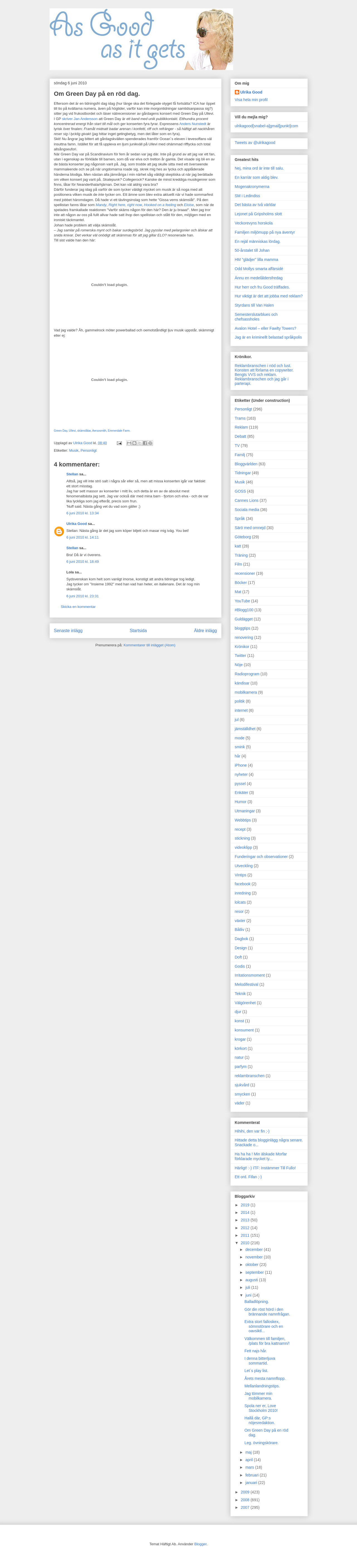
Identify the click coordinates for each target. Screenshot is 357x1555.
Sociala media (247, 509)
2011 (245, 1235)
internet (241, 710)
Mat (238, 592)
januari (251, 1482)
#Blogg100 (244, 610)
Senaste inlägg (68, 630)
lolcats (240, 902)
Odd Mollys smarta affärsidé (259, 268)
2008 (245, 1500)
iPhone (241, 765)
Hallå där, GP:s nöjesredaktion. (259, 1420)
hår (237, 756)
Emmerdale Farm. (119, 430)
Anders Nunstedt (192, 124)
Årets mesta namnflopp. (264, 1378)
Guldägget (244, 619)
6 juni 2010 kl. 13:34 (83, 513)
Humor (241, 801)
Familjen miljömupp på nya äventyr (265, 232)
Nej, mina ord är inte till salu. (259, 168)
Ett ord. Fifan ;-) (248, 1177)
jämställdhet (245, 729)
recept (240, 829)
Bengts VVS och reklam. (256, 374)
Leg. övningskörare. (261, 1443)
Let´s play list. (256, 1370)
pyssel (240, 783)
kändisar (242, 683)
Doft (238, 957)
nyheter (241, 774)
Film (238, 564)
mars (250, 1467)
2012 (245, 1228)
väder (240, 1103)
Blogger (200, 1544)
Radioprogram (247, 674)
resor (239, 911)
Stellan (72, 474)
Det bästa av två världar (255, 204)
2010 (245, 1243)
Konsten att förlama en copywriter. (264, 370)
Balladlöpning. (256, 1301)
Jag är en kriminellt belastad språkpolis (268, 337)
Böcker (241, 582)
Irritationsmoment (250, 975)
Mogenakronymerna (252, 186)
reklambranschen (250, 1076)
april (249, 1460)
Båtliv (239, 929)
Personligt (89, 450)
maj (249, 1452)
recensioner (245, 573)
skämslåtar (84, 430)
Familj (240, 455)
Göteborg (243, 537)
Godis (240, 966)
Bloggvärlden (246, 464)
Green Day (60, 430)
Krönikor (242, 646)
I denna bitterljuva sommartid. (259, 1360)
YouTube (242, 601)
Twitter (240, 655)
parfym (241, 1066)
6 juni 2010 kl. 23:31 (83, 596)
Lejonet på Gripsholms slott (258, 214)
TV (237, 445)
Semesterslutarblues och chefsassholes (256, 316)
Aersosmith (99, 430)
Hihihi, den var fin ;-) (252, 1131)
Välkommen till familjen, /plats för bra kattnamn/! (266, 1341)
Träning (241, 555)
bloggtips (242, 628)
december (254, 1249)
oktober (252, 1264)
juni (249, 1295)
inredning (243, 893)
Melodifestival (246, 984)
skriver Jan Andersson (80, 119)
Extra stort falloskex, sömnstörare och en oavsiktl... (263, 1326)
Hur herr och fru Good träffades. (262, 287)
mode (240, 738)
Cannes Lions (247, 500)
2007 (245, 1507)
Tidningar (243, 473)
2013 (245, 1220)
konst (239, 1021)
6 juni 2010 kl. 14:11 (83, 537)
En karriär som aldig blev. (257, 177)
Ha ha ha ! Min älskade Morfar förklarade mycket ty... (261, 1156)
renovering (244, 637)
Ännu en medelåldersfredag (259, 278)
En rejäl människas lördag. (258, 241)
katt (238, 546)
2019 (245, 1205)
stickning (242, 838)
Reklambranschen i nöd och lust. (263, 365)
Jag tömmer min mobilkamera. (258, 1395)
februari (252, 1475)
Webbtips (243, 820)
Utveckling (244, 866)
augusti (252, 1280)
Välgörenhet (245, 1003)
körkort (241, 1048)
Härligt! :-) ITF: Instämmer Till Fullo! (265, 1168)
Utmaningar (245, 811)
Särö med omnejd (250, 527)
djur (238, 1011)
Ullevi (72, 430)
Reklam (241, 427)
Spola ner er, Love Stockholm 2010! (260, 1408)
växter (240, 920)
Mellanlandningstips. (262, 1386)
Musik (73, 450)
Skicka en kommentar (78, 607)
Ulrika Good (77, 524)
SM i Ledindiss (247, 196)
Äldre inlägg (205, 630)
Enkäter (241, 792)
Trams (240, 418)
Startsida (138, 630)
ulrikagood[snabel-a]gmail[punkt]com (266, 126)
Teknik (240, 993)
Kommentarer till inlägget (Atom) (149, 645)
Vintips (241, 875)
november (254, 1257)
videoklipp (243, 847)
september (255, 1272)
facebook (243, 884)
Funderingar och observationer (261, 856)
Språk (240, 518)
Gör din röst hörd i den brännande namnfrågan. (267, 1311)
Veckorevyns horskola (254, 223)
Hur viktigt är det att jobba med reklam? (269, 296)
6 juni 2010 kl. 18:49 (83, 561)
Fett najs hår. (255, 1351)
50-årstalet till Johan (252, 250)
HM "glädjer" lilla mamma (256, 259)
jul (237, 719)
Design (241, 948)
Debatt (240, 436)
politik (240, 701)
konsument (244, 1030)
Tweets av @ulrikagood (255, 142)
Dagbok (241, 939)
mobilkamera (246, 692)
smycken (242, 1094)
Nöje (239, 664)
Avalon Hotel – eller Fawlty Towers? (265, 328)
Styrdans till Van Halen (254, 305)
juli (248, 1287)
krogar (240, 1039)
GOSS (240, 491)
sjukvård (242, 1085)
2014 (245, 1212)
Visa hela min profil (251, 99)
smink (240, 747)
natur (239, 1057)
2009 (245, 1492)
